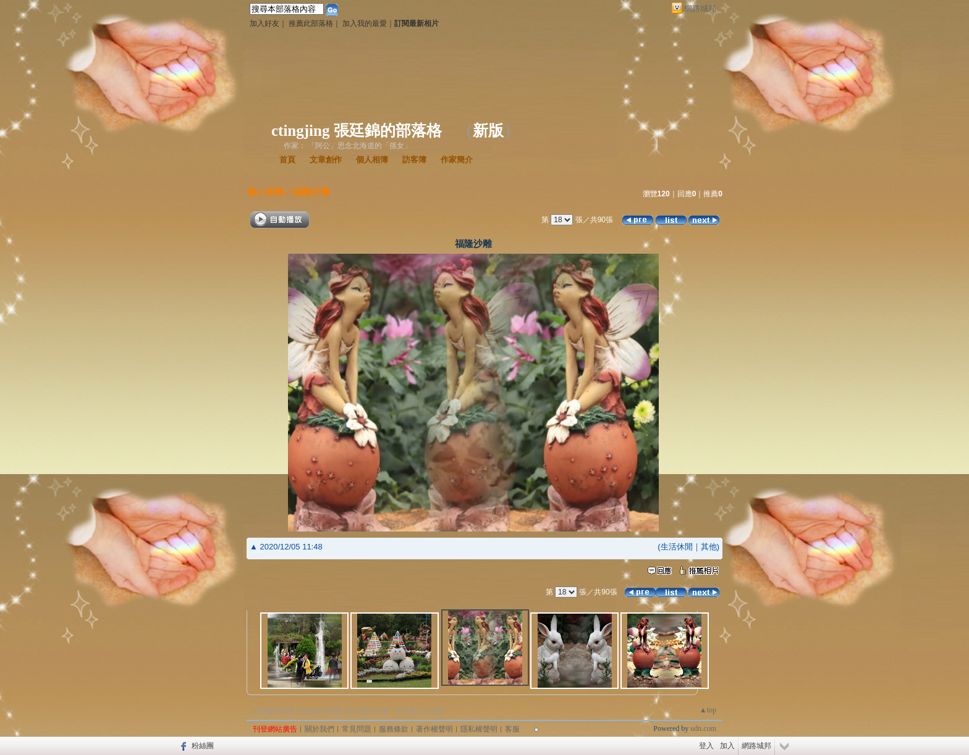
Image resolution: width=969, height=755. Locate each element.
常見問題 (356, 729)
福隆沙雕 (311, 191)
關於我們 (319, 729)
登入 (706, 745)
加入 (727, 745)
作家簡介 (457, 159)
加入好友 (264, 23)
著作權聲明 (434, 729)
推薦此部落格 (311, 23)
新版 (488, 130)
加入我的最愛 (364, 23)
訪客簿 (414, 159)
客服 (512, 729)
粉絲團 (203, 745)
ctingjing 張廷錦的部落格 (356, 130)
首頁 (287, 159)
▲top (708, 710)
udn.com (703, 728)
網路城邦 (700, 8)
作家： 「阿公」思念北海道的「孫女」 (348, 145)
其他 (709, 546)
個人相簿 (372, 159)
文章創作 (326, 159)
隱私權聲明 (478, 729)
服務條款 (393, 729)
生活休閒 (677, 546)
